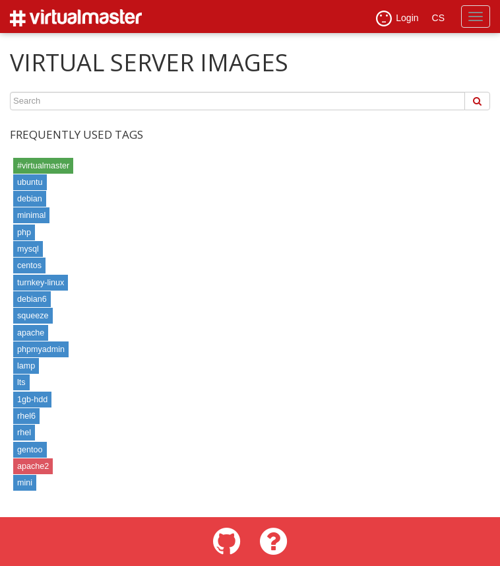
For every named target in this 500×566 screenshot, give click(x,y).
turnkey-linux (40, 282)
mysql (28, 249)
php (24, 232)
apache (30, 332)
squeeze (33, 315)
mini (24, 482)
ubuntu (30, 182)
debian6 (32, 299)
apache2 (33, 466)
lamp (26, 366)
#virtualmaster (43, 165)
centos (29, 265)
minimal (31, 215)
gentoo (30, 449)
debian (29, 198)
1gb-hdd (32, 399)
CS (438, 18)
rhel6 (26, 416)
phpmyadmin (41, 349)
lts (21, 382)
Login (397, 18)
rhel (24, 432)
